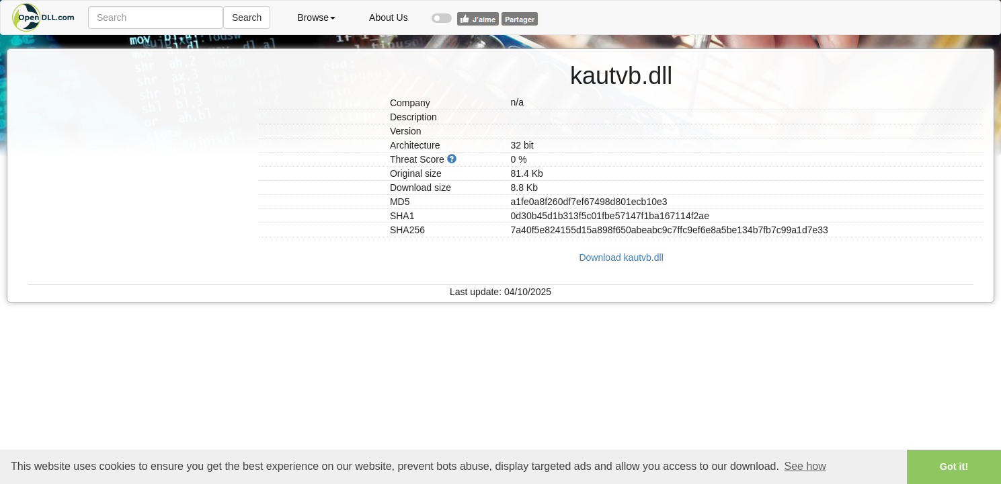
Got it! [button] (954, 466)
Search (247, 17)
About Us (388, 17)
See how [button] (805, 466)
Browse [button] (316, 17)
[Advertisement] (138, 133)
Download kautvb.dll (621, 257)
